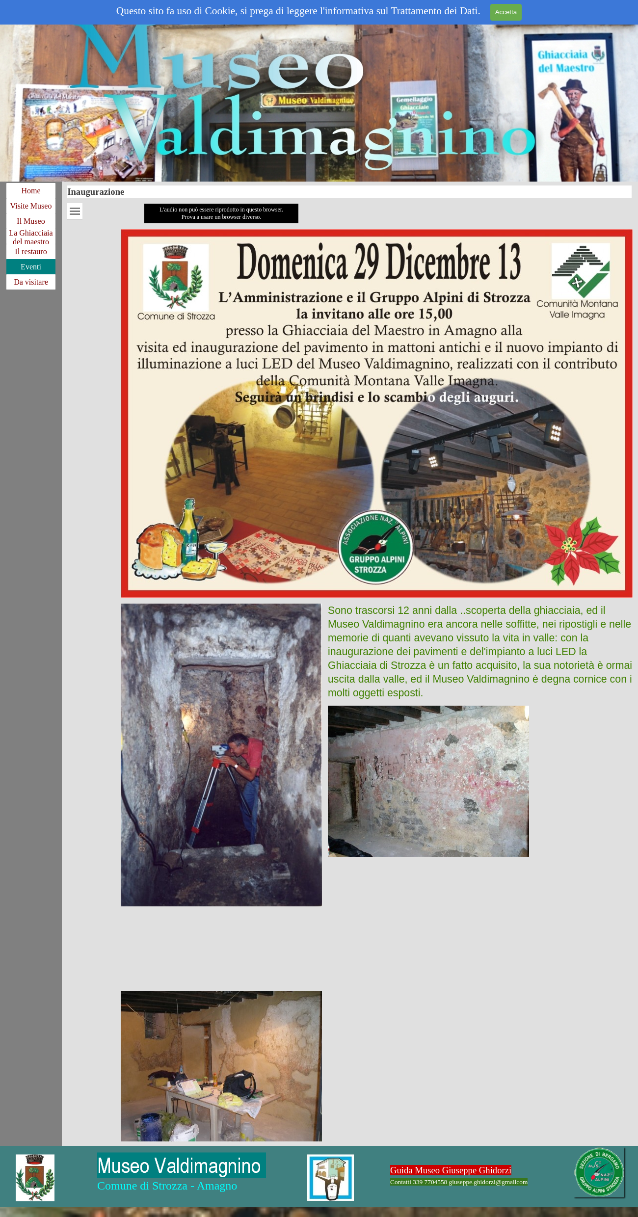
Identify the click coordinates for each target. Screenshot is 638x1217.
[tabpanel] (480, 652)
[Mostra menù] (74, 211)
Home (30, 190)
